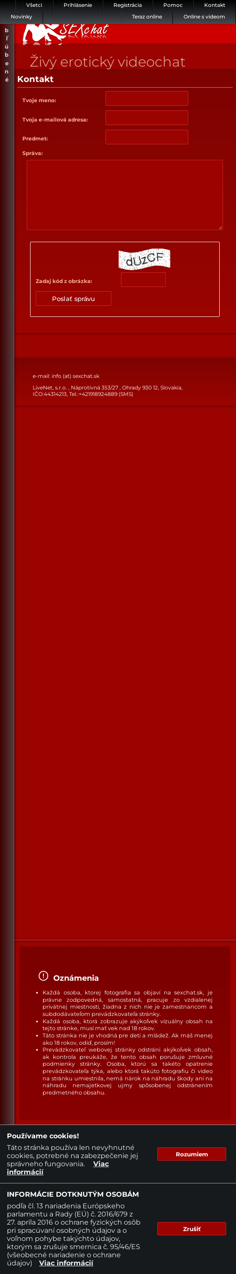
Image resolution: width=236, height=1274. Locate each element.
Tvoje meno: (39, 100)
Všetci (34, 5)
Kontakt (214, 5)
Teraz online (147, 16)
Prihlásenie (78, 5)
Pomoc (173, 5)
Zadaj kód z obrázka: (64, 281)
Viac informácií (66, 1263)
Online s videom (204, 16)
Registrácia (127, 5)
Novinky (21, 16)
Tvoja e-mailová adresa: (55, 119)
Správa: (32, 153)
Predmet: (35, 138)
